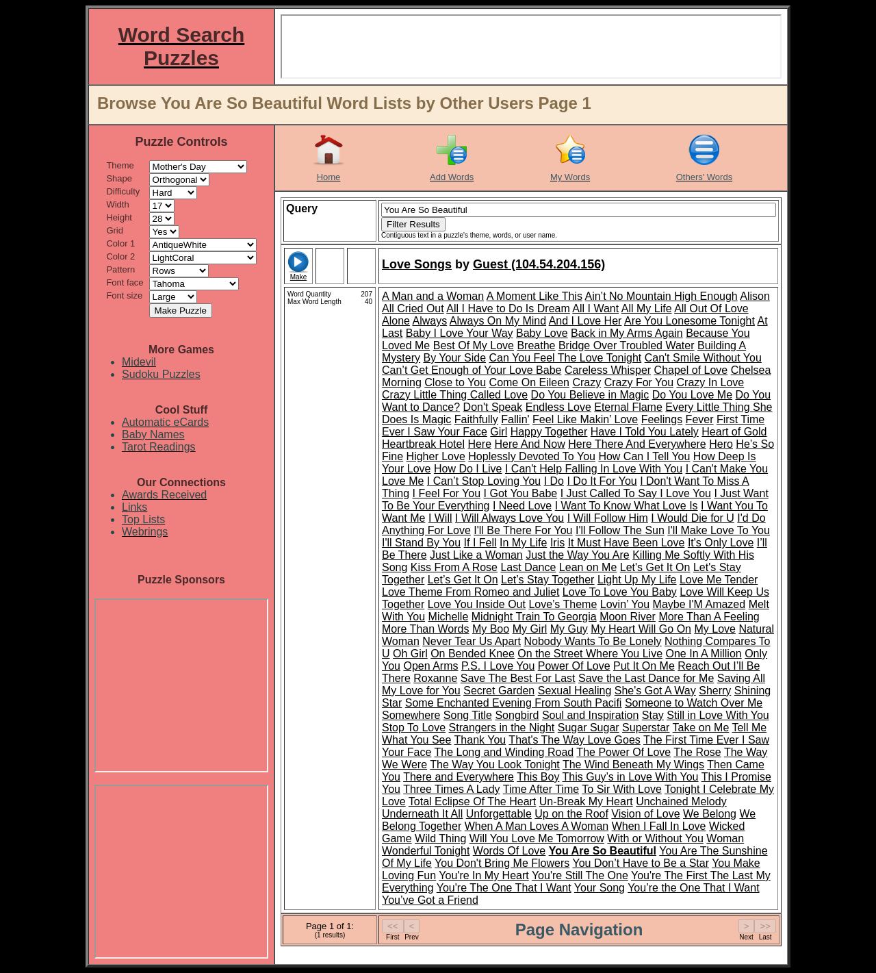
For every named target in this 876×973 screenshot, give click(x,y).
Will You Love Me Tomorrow (536, 838)
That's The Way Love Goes (574, 740)
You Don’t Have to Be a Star (640, 863)
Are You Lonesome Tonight (689, 321)
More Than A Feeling (708, 616)
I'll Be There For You (523, 530)
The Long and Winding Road (504, 752)
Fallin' (515, 419)
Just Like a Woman (476, 555)
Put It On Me (644, 666)
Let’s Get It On (463, 579)
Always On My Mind (498, 321)
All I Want (595, 308)
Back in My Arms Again (627, 333)
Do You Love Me (692, 395)
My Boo (490, 629)
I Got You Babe (521, 493)
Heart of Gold (733, 432)
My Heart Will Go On (641, 629)
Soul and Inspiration (590, 715)
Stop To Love (414, 727)
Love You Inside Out (477, 604)
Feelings (661, 419)
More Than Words (425, 629)
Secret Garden (498, 690)
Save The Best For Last (518, 678)
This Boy (538, 777)
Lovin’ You (624, 604)
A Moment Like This (534, 296)
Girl (498, 432)
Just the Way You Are (578, 555)
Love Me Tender (719, 579)
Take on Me (701, 727)
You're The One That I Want (504, 888)
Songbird (517, 715)
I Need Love (522, 505)
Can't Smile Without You (703, 358)
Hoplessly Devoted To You (531, 456)
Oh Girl (410, 653)
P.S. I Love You (497, 666)
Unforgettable (499, 814)
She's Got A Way (655, 690)
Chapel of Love (691, 370)
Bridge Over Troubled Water (626, 345)
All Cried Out (413, 308)
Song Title (467, 715)
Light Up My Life (637, 579)
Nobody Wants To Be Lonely (593, 641)
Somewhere (411, 715)
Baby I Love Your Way (459, 333)
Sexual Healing (575, 690)
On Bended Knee (472, 653)
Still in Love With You (718, 715)
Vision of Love (645, 814)
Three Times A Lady (451, 789)
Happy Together (549, 432)
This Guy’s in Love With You (631, 777)
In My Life (523, 542)
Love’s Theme (562, 604)
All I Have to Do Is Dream (508, 308)
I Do (554, 481)
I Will (440, 518)
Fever (700, 419)
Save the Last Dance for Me (646, 678)
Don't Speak (493, 407)
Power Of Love (574, 666)
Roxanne (435, 678)
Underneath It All (422, 814)
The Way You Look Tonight (494, 764)
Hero (721, 444)
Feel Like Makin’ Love (585, 419)
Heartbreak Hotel (423, 444)
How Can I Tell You (644, 456)
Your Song (599, 888)
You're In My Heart (483, 875)
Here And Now (530, 444)
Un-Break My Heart (586, 801)
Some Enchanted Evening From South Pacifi (513, 703)
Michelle (448, 616)
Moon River (628, 616)
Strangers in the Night (502, 727)
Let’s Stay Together (547, 579)
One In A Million (704, 653)
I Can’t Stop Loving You (484, 481)
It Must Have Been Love (626, 542)
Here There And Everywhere (637, 444)
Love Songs (417, 264)
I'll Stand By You (421, 542)
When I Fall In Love (659, 826)
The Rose (697, 752)
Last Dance (528, 567)
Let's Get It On (655, 567)
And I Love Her (585, 321)
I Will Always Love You (509, 518)
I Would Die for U (692, 518)
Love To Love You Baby (620, 592)
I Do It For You (601, 481)
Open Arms (430, 666)
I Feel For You (446, 493)
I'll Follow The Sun (620, 530)
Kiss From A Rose (454, 567)
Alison (755, 296)
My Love (714, 629)
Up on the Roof (571, 814)
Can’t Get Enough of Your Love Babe (471, 370)
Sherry (715, 690)
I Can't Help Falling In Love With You (593, 469)
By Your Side (454, 358)
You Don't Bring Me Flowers (502, 863)
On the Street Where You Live (589, 653)
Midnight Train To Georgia (534, 616)
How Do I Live (468, 469)
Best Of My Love (473, 345)
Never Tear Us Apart (471, 641)
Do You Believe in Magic (590, 395)
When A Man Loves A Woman (537, 826)
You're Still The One (580, 875)
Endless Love (558, 407)
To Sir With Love (621, 789)
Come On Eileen (529, 382)
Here (479, 444)
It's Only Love (720, 542)
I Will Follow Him (607, 518)
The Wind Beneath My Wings (633, 764)
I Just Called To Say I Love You (636, 493)
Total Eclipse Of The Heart (472, 801)
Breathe (536, 345)
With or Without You (655, 838)
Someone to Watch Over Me (693, 703)
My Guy (569, 629)
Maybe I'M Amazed (699, 604)
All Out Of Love (711, 308)
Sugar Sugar (588, 727)
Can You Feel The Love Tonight (565, 358)
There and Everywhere (458, 777)
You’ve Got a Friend (430, 900)
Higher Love (436, 456)
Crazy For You (638, 382)
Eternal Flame (628, 407)
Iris (557, 542)
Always (429, 321)
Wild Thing (440, 838)
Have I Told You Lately (645, 432)
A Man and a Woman (433, 296)
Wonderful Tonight (425, 851)
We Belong (709, 814)
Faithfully (476, 419)
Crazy (586, 382)
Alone (396, 321)
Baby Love (542, 333)
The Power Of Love (623, 752)
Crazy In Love (711, 382)
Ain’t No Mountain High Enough (660, 296)
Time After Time (541, 789)
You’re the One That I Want (693, 888)
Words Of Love (509, 851)
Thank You (480, 740)
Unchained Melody (681, 801)
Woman (725, 838)
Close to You (455, 382)
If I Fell (480, 542)
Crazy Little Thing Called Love (455, 395)
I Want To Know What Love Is (626, 505)
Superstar (645, 727)
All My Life (646, 308)
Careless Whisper (608, 370)
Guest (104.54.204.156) (539, 264)
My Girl (530, 629)
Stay (653, 715)
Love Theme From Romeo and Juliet (470, 592)
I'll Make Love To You (718, 530)
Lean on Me (588, 567)
